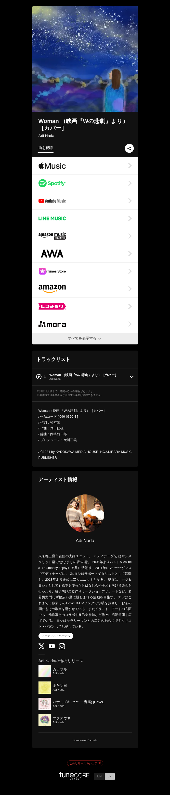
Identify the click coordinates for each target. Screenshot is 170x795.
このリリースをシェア (85, 763)
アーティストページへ (56, 635)
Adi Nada (46, 135)
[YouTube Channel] (52, 647)
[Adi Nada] (85, 513)
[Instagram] (62, 648)
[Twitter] (41, 648)
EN (99, 776)
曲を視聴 (45, 148)
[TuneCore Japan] (74, 778)
